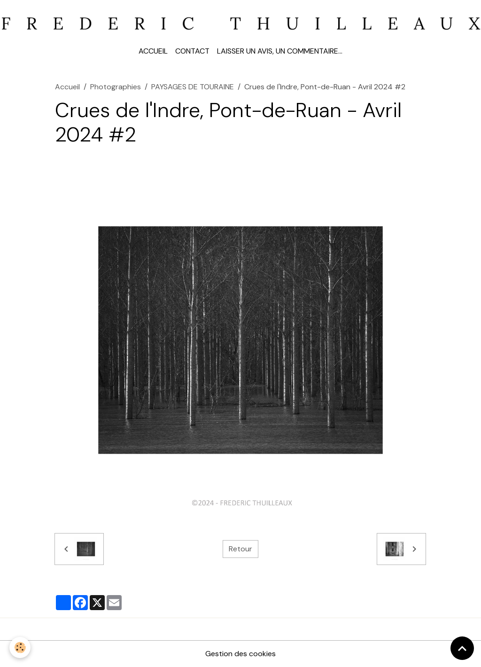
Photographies (115, 87)
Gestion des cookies (240, 654)
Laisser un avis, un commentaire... (279, 51)
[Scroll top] (462, 648)
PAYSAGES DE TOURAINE (192, 87)
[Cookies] (20, 647)
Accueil (153, 51)
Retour (240, 549)
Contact (192, 51)
